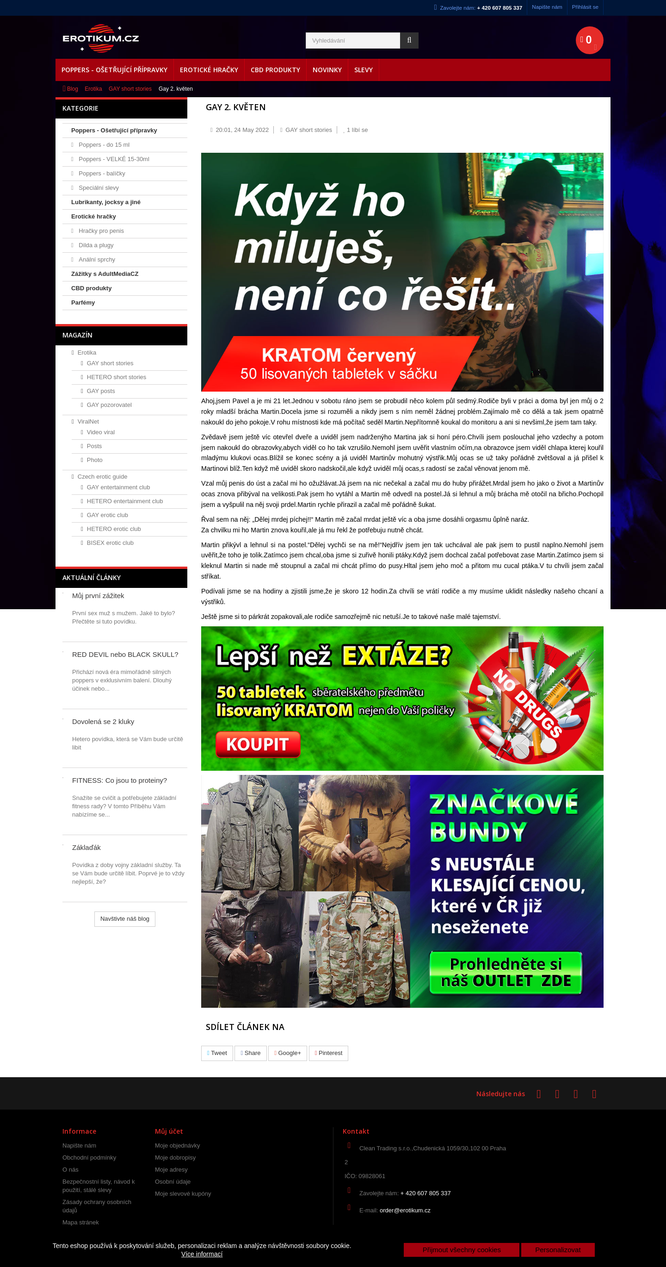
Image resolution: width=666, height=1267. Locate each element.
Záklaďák (86, 847)
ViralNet (88, 421)
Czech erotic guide (103, 476)
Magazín (77, 335)
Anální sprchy (96, 259)
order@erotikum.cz (405, 1210)
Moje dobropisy (175, 1157)
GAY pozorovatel (109, 404)
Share (250, 1052)
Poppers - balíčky (101, 173)
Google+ (287, 1052)
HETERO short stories (117, 377)
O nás (70, 1169)
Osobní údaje (173, 1181)
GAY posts (101, 390)
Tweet (217, 1052)
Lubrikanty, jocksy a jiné (106, 202)
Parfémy (83, 302)
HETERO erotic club (114, 528)
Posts (94, 446)
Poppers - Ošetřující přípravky (114, 69)
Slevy (363, 69)
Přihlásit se (585, 7)
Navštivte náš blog (124, 918)
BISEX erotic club (110, 542)
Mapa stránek (80, 1222)
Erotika (93, 89)
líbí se (356, 129)
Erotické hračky (209, 69)
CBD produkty (275, 69)
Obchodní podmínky (89, 1157)
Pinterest (329, 1052)
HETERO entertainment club (125, 501)
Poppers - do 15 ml (103, 144)
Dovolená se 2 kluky (103, 721)
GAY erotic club (107, 515)
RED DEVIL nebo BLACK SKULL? (125, 654)
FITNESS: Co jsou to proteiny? (119, 780)
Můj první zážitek (98, 595)
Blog (72, 89)
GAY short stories (130, 89)
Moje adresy (171, 1169)
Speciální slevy (98, 187)
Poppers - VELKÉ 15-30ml (113, 159)
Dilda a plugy (95, 245)
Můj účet (169, 1131)
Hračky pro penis (100, 230)
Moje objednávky (177, 1145)
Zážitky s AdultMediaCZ (104, 273)
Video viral (101, 432)
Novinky (327, 69)
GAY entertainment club (118, 487)
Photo (95, 459)
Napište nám (547, 7)
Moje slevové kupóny (183, 1193)
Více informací (201, 1254)
